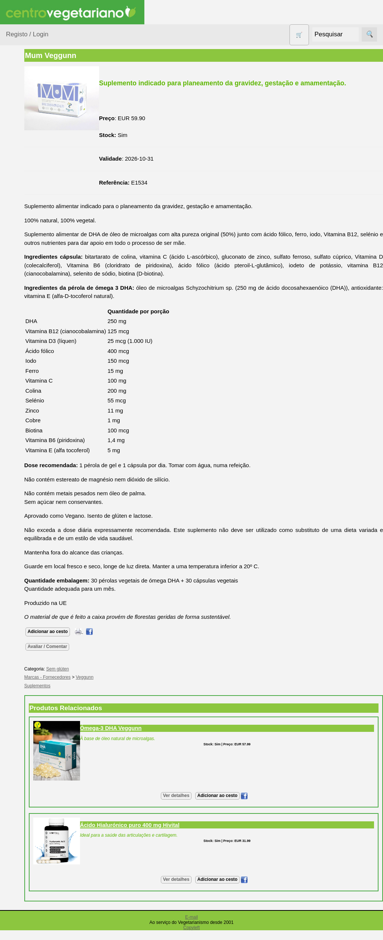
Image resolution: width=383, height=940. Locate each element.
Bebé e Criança (34, 143)
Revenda (35, 685)
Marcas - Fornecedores (98, 687)
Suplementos (31, 380)
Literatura (36, 502)
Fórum (32, 478)
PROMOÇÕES (33, 329)
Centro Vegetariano (30, 175)
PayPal (33, 822)
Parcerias (18, 867)
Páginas (16, 399)
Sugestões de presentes (32, 362)
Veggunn (135, 687)
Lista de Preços (43, 570)
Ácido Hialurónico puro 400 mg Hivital (180, 835)
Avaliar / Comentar (98, 656)
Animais (25, 128)
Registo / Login (27, 34)
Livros (22, 269)
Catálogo (35, 557)
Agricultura (28, 114)
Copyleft (191, 937)
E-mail (191, 927)
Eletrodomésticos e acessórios (36, 227)
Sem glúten (29, 343)
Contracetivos (32, 194)
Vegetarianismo (43, 421)
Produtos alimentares (29, 287)
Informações (21, 524)
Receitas (35, 433)
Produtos (17, 95)
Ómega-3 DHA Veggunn (161, 738)
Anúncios (35, 445)
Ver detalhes (201, 805)
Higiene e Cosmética (28, 250)
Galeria (33, 490)
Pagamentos (21, 748)
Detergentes (30, 209)
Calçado (25, 157)
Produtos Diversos (26, 310)
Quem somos (40, 545)
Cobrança (36, 790)
